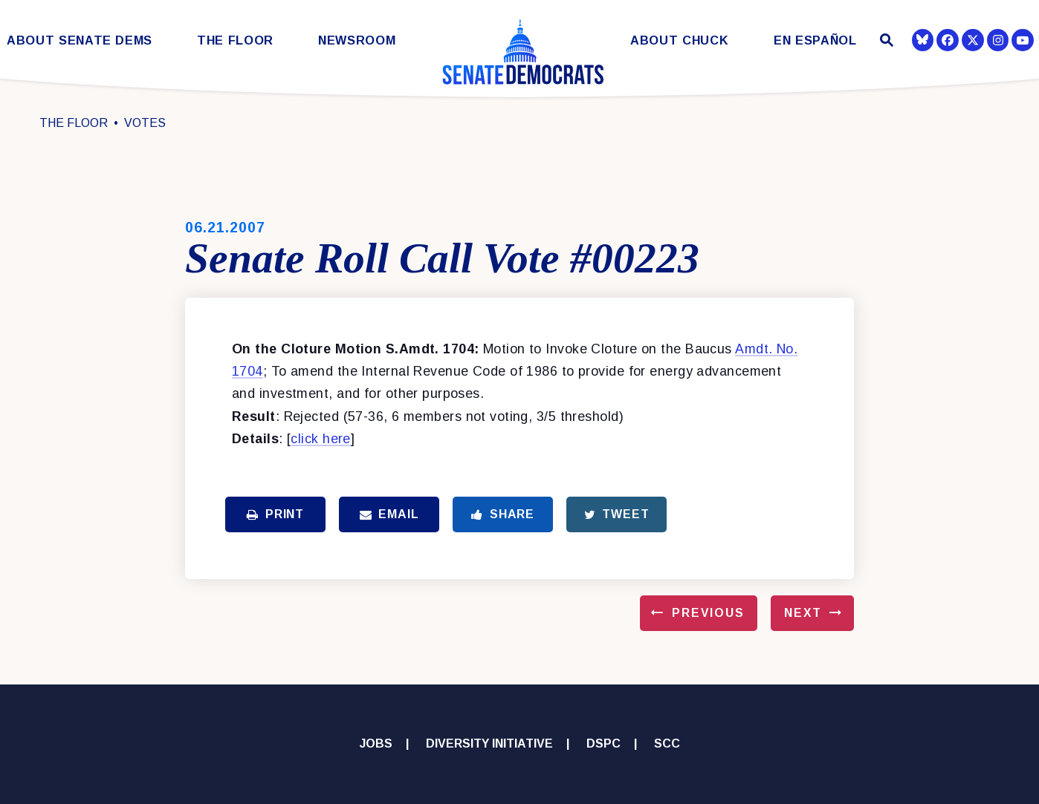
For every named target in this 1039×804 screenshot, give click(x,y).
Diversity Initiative (489, 743)
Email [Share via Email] (389, 514)
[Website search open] (885, 41)
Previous (708, 613)
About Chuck (679, 40)
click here (320, 438)
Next (803, 613)
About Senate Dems (79, 40)
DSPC (603, 743)
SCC (667, 743)
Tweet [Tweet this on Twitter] (617, 514)
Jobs (376, 743)
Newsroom (356, 40)
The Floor (235, 40)
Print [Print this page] (275, 514)
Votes (145, 123)
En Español (815, 40)
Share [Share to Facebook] (502, 514)
